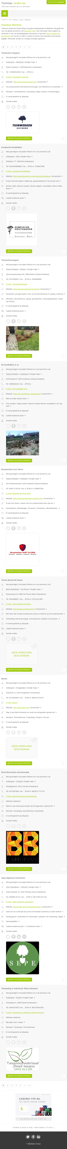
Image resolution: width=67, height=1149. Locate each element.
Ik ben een (56, 2)
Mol (17, 156)
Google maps (31, 62)
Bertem (23, 269)
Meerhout (19, 62)
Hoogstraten (21, 688)
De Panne (25, 589)
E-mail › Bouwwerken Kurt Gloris (18, 493)
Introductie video (34, 926)
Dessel (18, 998)
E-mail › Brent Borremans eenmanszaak (21, 796)
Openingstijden (13, 921)
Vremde (19, 781)
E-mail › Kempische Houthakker (18, 171)
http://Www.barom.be (21, 708)
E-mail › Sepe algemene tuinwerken (19, 902)
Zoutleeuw (24, 374)
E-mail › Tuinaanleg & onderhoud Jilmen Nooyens (25, 1013)
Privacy (38, 1143)
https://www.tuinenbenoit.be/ (24, 609)
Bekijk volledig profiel (19, 138)
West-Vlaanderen (12, 589)
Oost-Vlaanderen (12, 887)
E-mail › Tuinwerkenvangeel (16, 284)
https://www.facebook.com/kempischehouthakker (31, 176)
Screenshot (42, 82)
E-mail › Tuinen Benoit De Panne (18, 604)
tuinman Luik (30, 31)
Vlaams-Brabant (12, 269)
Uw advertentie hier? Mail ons (33, 1119)
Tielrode (24, 887)
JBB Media (31, 1143)
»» (29, 47)
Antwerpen (10, 62)
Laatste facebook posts (16, 198)
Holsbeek (23, 479)
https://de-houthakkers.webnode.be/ (27, 394)
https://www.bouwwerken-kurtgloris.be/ (28, 498)
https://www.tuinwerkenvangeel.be (26, 289)
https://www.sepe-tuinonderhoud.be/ (27, 907)
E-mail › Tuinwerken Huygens (17, 77)
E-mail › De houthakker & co (17, 389)
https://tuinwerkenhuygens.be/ (24, 82)
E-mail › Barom (12, 703)
